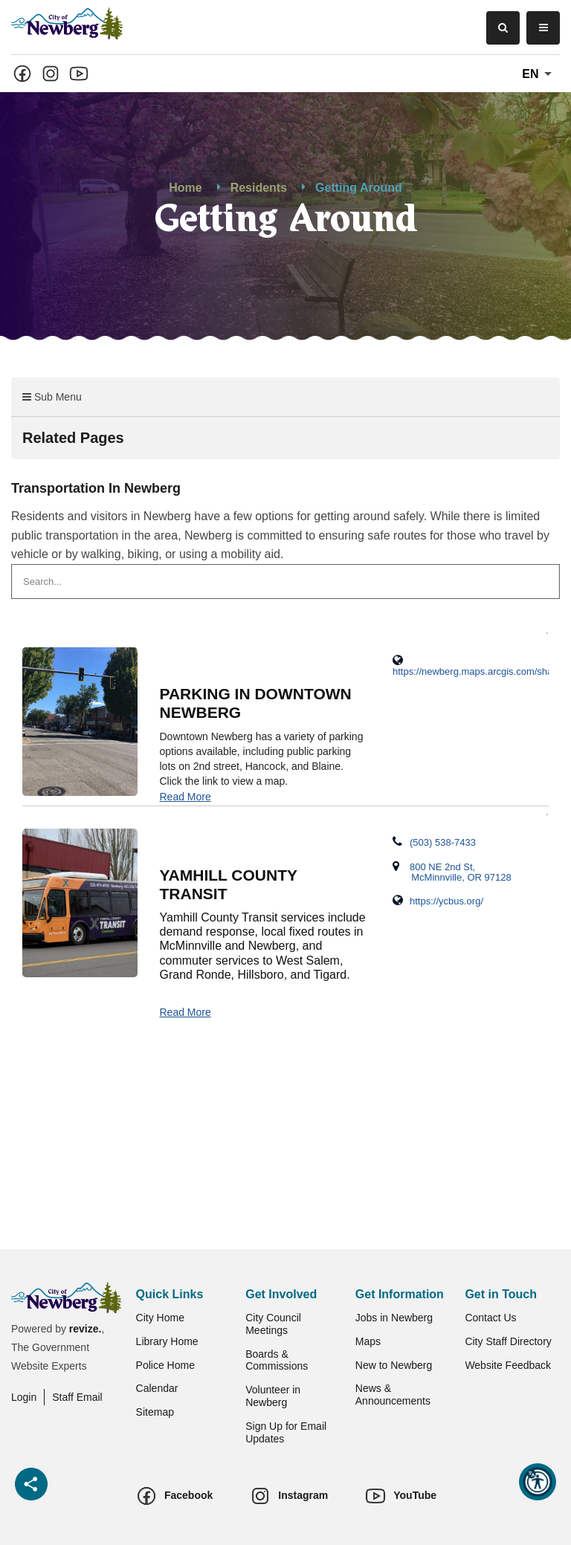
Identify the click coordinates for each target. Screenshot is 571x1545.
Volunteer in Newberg (272, 1396)
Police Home (165, 1365)
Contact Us (490, 1318)
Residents (258, 187)
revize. (85, 1329)
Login (23, 1397)
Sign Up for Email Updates (285, 1432)
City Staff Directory (508, 1341)
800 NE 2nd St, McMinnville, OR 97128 (452, 871)
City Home (160, 1318)
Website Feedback (508, 1365)
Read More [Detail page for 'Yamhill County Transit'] (185, 1012)
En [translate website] (539, 74)
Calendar (157, 1388)
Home (185, 187)
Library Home (167, 1341)
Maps (368, 1341)
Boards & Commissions (276, 1360)
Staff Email (77, 1397)
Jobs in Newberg (394, 1318)
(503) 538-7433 (434, 842)
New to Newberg (394, 1365)
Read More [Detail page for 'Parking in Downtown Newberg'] (185, 797)
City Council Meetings (273, 1324)
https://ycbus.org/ (438, 901)
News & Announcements (392, 1394)
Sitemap (155, 1412)
